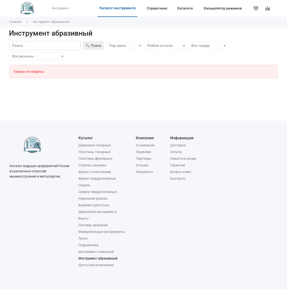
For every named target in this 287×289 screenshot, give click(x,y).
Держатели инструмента (97, 212)
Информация (182, 138)
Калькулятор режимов (223, 8)
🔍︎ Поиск (93, 45)
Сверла (84, 185)
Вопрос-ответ (180, 172)
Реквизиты (144, 172)
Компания (145, 138)
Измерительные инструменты (101, 232)
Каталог (85, 138)
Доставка (178, 145)
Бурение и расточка (93, 205)
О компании (145, 145)
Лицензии (143, 152)
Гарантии (177, 165)
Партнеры (143, 158)
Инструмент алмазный (96, 252)
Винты (83, 218)
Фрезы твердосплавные (97, 178)
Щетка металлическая (96, 265)
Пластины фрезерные (95, 158)
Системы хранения (93, 225)
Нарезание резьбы (93, 198)
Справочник (157, 8)
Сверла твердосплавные (97, 192)
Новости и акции (183, 158)
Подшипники (88, 245)
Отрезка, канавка (92, 165)
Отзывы (142, 165)
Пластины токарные (94, 152)
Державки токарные (94, 145)
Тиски (82, 238)
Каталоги (185, 8)
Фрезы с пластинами (94, 172)
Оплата (176, 152)
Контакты (178, 178)
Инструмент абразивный (97, 258)
